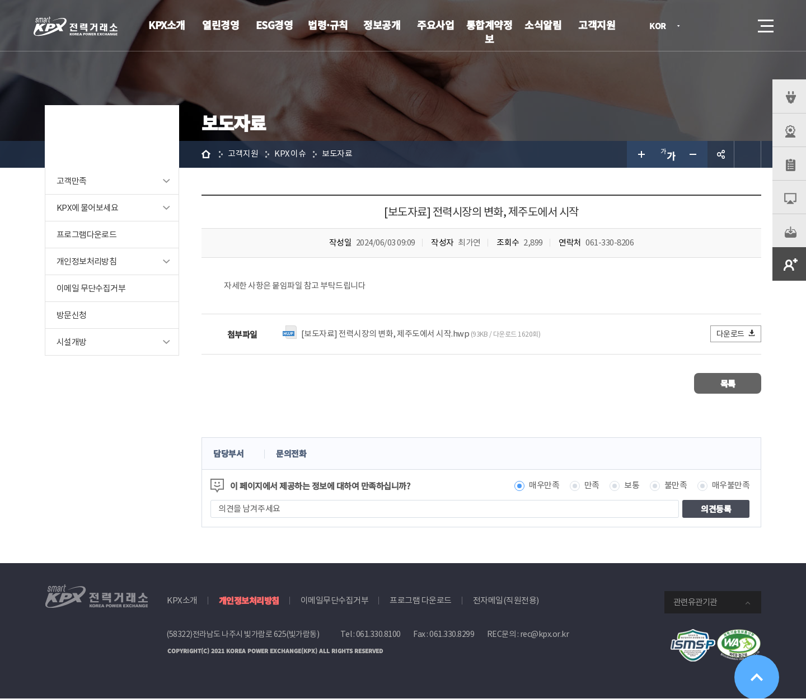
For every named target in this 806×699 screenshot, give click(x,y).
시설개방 (72, 342)
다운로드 (736, 334)
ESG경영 (274, 24)
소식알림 (542, 24)
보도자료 (337, 154)
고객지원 (596, 24)
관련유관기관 (695, 602)
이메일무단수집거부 (335, 601)
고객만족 (72, 181)
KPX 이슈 (290, 154)
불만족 (675, 486)
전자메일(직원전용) (506, 601)
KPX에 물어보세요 (87, 207)
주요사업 (435, 24)
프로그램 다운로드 (421, 601)
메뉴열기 (765, 22)
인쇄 (747, 154)
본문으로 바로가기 (0, 0)
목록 (727, 384)
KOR (660, 27)
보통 (631, 486)
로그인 (702, 26)
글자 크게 (640, 154)
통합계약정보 (489, 31)
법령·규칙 (328, 24)
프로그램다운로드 (86, 234)
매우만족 (544, 486)
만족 (591, 486)
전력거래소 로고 (76, 26)
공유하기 (720, 154)
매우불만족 (731, 486)
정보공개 (381, 24)
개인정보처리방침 (86, 261)
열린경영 (220, 24)
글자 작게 (694, 154)
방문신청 (72, 315)
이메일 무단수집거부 (91, 288)
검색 (734, 26)
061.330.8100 (378, 635)
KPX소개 (166, 24)
